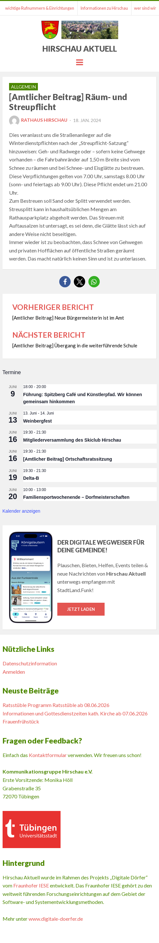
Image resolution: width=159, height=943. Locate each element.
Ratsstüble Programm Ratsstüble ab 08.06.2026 (56, 705)
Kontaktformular (48, 755)
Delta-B (31, 478)
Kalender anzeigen (21, 511)
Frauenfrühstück (21, 721)
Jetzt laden (81, 609)
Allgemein (23, 86)
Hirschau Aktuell (79, 48)
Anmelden (14, 672)
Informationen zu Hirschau (104, 8)
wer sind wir (145, 8)
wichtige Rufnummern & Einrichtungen (39, 8)
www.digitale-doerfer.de (55, 919)
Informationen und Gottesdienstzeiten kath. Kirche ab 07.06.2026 (75, 713)
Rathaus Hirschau (38, 120)
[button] (65, 281)
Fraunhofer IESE (31, 885)
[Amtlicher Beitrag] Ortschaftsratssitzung (67, 459)
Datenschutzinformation (30, 663)
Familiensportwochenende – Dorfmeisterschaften (76, 497)
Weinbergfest (37, 421)
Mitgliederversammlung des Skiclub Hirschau (72, 440)
